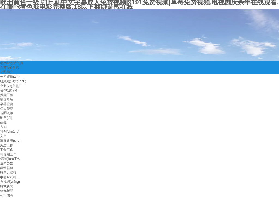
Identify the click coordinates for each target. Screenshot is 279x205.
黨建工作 (6, 145)
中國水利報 (8, 177)
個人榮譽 (6, 109)
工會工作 (6, 150)
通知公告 (6, 163)
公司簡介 (6, 72)
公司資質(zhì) (10, 77)
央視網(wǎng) (10, 182)
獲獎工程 (6, 95)
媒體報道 (6, 168)
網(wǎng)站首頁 (11, 63)
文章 (3, 136)
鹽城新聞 (6, 186)
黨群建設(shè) (10, 140)
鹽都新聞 (6, 191)
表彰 (3, 127)
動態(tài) (6, 118)
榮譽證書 (6, 104)
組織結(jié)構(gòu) (13, 81)
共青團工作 (8, 154)
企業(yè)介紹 (9, 67)
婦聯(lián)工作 (10, 159)
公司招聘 (6, 195)
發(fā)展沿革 (9, 90)
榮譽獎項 (6, 99)
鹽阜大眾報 (8, 173)
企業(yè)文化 (9, 86)
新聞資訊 (6, 113)
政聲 (3, 122)
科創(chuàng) (9, 131)
